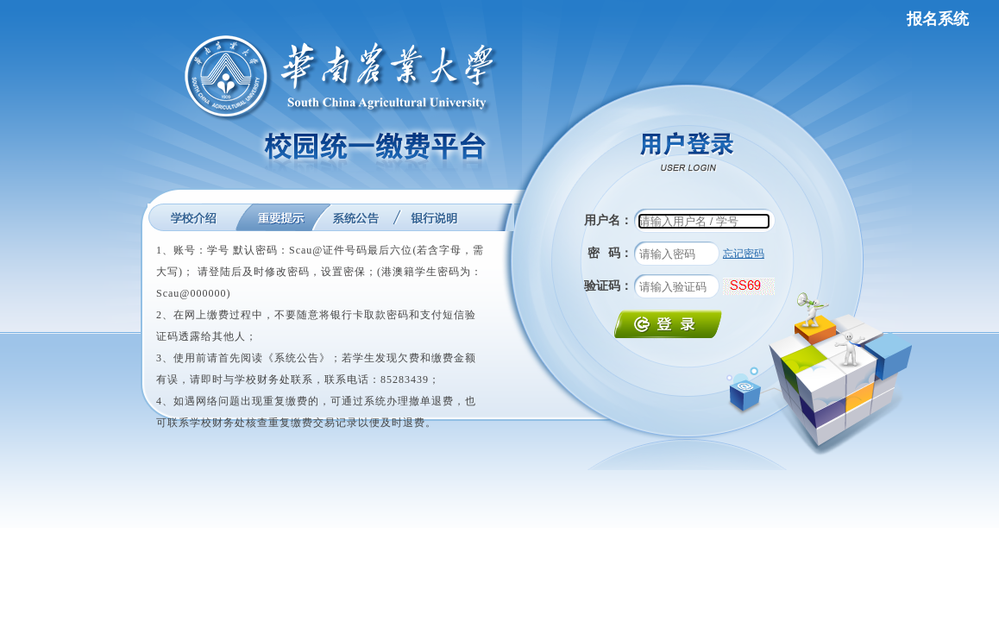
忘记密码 (743, 254)
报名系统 (938, 19)
